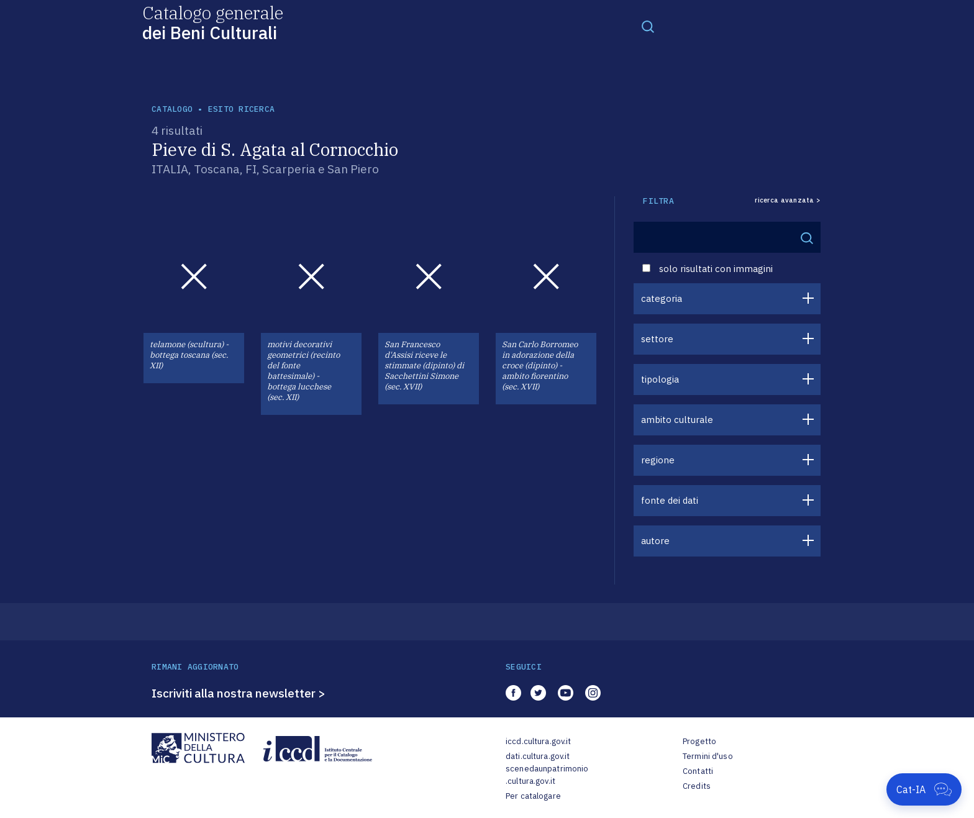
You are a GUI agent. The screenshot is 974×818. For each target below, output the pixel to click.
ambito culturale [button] (677, 419)
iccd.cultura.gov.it (538, 741)
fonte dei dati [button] (669, 500)
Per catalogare (533, 796)
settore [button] (657, 339)
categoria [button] (661, 298)
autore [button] (655, 541)
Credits (697, 786)
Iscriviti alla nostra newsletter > (238, 693)
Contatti (698, 771)
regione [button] (658, 460)
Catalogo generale (212, 22)
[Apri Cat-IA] (924, 789)
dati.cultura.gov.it (538, 756)
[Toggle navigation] (648, 26)
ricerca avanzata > (788, 200)
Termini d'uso (708, 756)
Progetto (699, 741)
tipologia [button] (660, 379)
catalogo (172, 109)
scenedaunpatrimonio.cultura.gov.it (547, 774)
